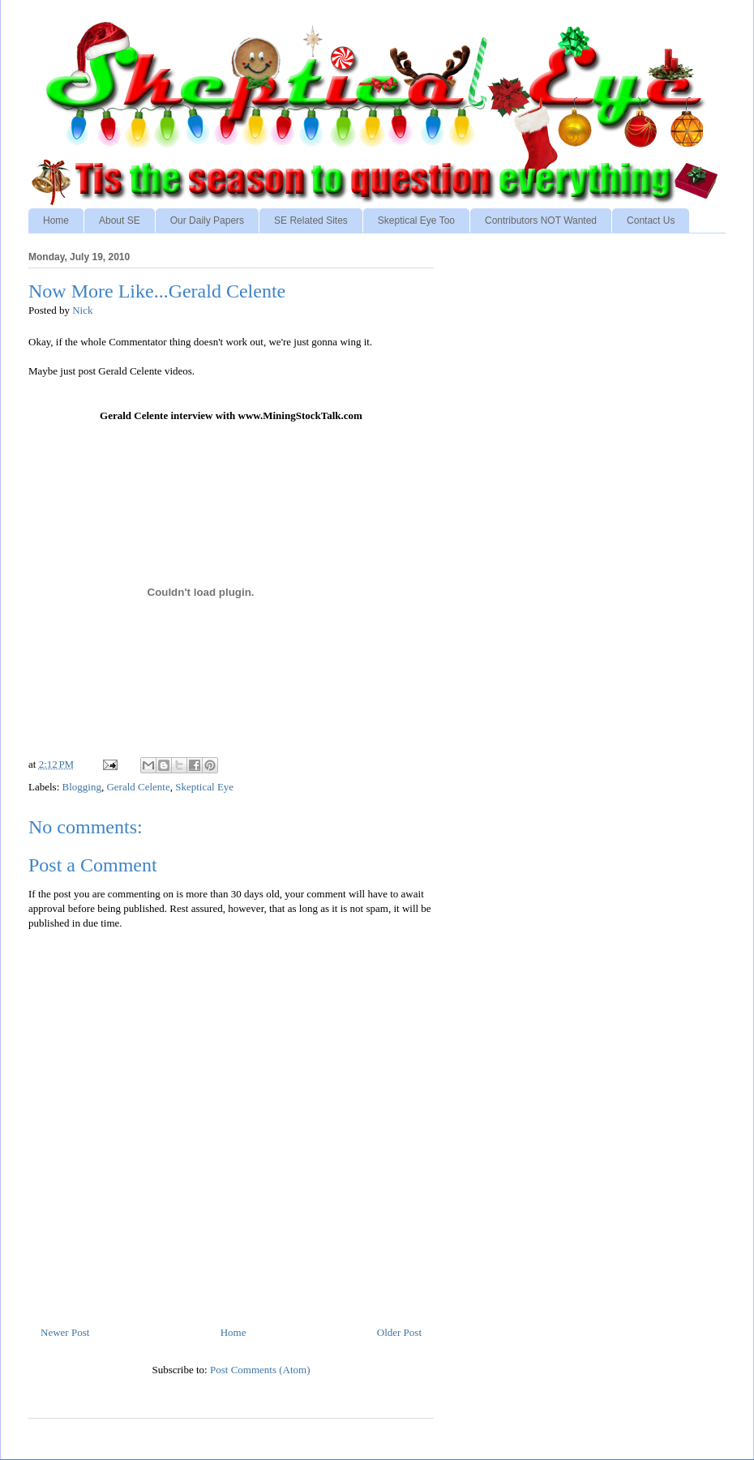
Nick (82, 310)
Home (56, 220)
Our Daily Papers (207, 220)
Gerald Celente (137, 787)
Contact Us (651, 220)
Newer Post (65, 1332)
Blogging (81, 787)
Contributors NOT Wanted (541, 220)
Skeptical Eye (204, 787)
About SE (119, 220)
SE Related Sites (311, 220)
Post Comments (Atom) (260, 1370)
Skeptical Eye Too (416, 220)
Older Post (399, 1332)
